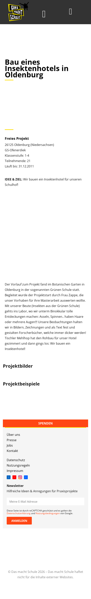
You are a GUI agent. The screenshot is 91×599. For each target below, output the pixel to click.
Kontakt (12, 451)
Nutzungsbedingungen (48, 513)
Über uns (13, 435)
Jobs (10, 445)
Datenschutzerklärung (18, 513)
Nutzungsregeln (18, 465)
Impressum (15, 471)
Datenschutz (16, 460)
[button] (44, 14)
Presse (11, 440)
